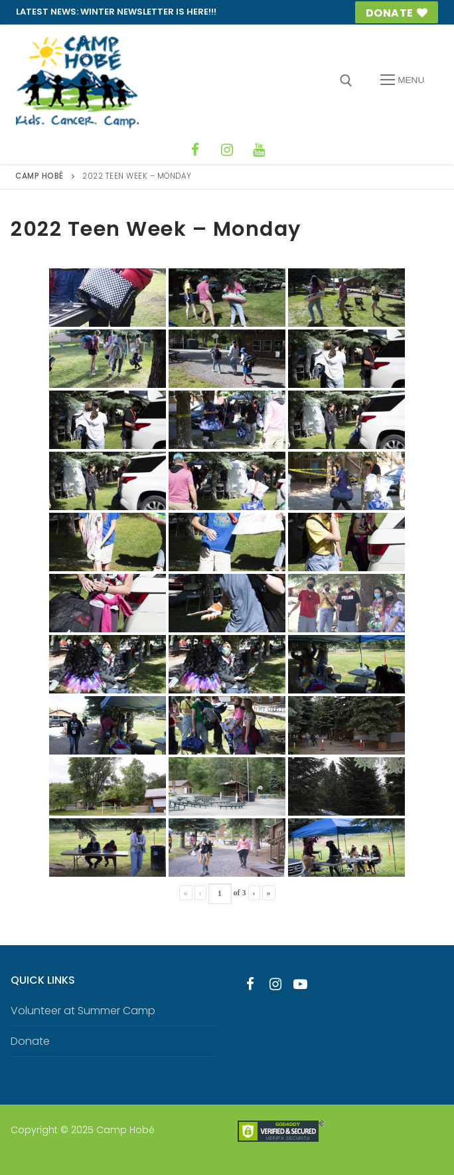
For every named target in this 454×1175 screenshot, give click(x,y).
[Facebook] (195, 150)
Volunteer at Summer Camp (83, 1010)
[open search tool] (346, 80)
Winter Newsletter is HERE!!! (148, 11)
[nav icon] (402, 80)
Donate (397, 13)
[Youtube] (300, 984)
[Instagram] (227, 150)
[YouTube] (259, 150)
